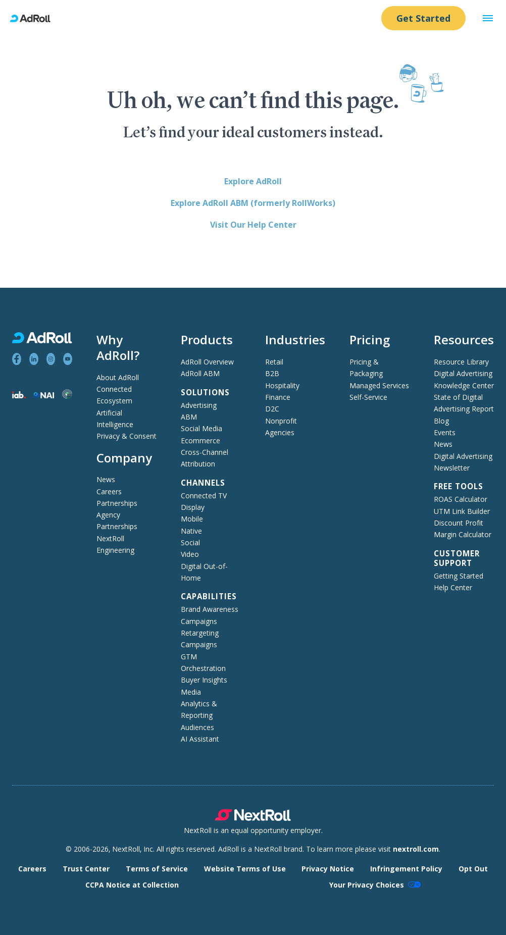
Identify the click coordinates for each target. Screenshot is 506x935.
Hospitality (282, 385)
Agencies (279, 432)
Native (191, 531)
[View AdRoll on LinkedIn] (33, 359)
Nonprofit (281, 421)
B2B (272, 373)
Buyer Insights (204, 680)
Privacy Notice (327, 868)
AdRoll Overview (207, 362)
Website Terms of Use (245, 868)
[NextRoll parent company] (253, 818)
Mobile (192, 519)
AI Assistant (200, 739)
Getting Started (458, 576)
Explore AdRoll (253, 181)
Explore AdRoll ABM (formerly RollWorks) (253, 203)
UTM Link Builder (462, 511)
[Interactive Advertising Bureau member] (19, 395)
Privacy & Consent (126, 436)
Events (445, 432)
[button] (488, 18)
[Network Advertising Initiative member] (44, 395)
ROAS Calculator (460, 499)
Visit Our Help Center (253, 224)
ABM (189, 417)
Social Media (201, 428)
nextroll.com (416, 849)
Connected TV (204, 495)
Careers (109, 491)
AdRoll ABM (200, 373)
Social (190, 542)
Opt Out (473, 868)
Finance (277, 397)
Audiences (197, 727)
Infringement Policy (406, 868)
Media (191, 692)
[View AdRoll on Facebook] (16, 359)
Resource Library (461, 362)
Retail (274, 362)
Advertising (199, 405)
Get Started (423, 18)
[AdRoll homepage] (34, 18)
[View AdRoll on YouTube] (67, 359)
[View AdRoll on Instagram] (51, 359)
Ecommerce (200, 440)
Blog (441, 421)
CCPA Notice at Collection (132, 885)
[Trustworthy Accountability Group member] (67, 396)
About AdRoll (117, 377)
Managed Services (379, 385)
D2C (272, 408)
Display (193, 507)
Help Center (453, 587)
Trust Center (86, 868)
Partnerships (116, 503)
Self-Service (368, 397)
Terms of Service (157, 868)
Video (190, 554)
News (105, 479)
